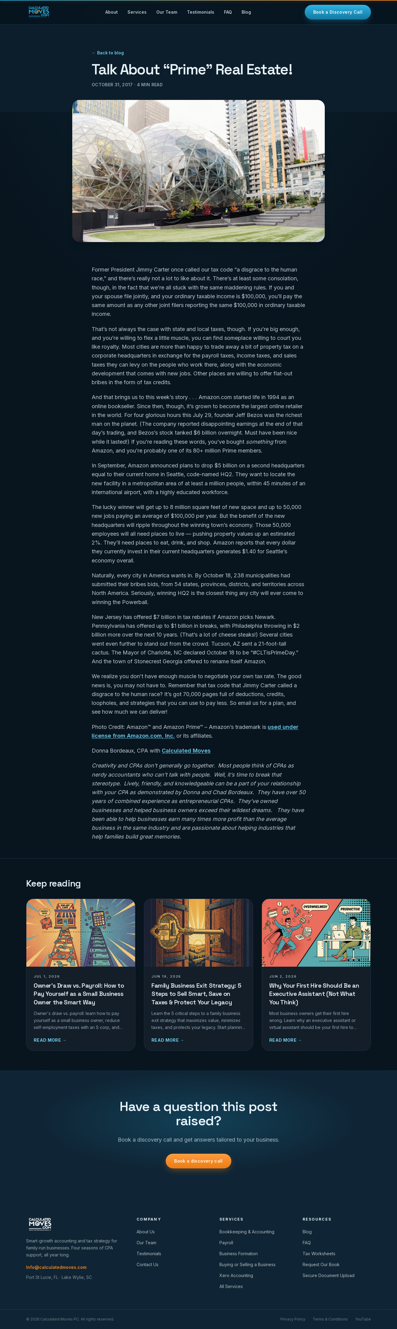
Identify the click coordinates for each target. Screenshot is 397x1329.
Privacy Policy (292, 1319)
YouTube (363, 1319)
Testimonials (200, 12)
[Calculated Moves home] (39, 12)
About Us (146, 1231)
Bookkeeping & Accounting (246, 1231)
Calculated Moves (186, 750)
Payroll (226, 1242)
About (111, 12)
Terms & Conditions (330, 1319)
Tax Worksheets (319, 1253)
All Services (231, 1286)
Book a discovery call (198, 1160)
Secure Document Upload (329, 1275)
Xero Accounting (236, 1275)
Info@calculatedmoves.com (56, 1267)
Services (137, 12)
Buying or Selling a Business (247, 1264)
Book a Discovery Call (337, 12)
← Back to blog (108, 52)
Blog (246, 12)
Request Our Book (321, 1264)
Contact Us (147, 1264)
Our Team (166, 12)
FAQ (228, 12)
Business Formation (238, 1253)
